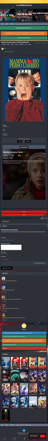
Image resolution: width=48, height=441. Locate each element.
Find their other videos (9, 51)
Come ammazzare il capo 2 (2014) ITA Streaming (11, 299)
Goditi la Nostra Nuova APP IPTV (23, 28)
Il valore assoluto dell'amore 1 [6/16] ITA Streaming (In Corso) (5, 394)
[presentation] (11, 247)
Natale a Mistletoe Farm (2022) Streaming (10, 308)
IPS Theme (19, 433)
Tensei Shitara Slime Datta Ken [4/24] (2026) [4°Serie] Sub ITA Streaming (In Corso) (24, 407)
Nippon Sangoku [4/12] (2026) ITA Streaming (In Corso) (14, 367)
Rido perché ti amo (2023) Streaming (9, 280)
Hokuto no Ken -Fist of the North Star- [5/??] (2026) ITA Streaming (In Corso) (5, 407)
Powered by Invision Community (24, 434)
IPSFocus (24, 433)
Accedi (19, 141)
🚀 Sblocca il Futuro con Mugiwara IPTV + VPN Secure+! (14, 336)
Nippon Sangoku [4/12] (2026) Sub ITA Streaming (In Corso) (24, 367)
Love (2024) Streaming (33, 394)
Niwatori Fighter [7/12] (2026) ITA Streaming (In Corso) (33, 367)
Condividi (24, 212)
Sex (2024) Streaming (33, 407)
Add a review (5, 259)
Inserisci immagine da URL (39, 263)
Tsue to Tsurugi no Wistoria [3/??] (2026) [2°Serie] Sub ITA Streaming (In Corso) (5, 381)
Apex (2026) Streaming (5, 420)
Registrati (28, 141)
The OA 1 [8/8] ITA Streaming (24, 381)
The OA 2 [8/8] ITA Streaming (14, 381)
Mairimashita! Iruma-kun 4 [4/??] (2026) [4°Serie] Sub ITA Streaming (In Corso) (14, 394)
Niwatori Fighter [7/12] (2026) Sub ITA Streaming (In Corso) (42, 367)
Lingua (28, 433)
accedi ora (29, 231)
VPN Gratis (5, 348)
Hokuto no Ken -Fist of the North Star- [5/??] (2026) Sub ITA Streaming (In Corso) (42, 394)
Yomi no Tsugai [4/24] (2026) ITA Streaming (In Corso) (33, 381)
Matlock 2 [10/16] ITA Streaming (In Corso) (5, 367)
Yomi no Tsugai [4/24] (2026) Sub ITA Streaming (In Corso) (42, 381)
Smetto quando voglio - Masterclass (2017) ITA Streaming (13, 317)
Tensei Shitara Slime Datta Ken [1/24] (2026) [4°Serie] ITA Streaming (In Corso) (14, 407)
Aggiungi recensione (6, 268)
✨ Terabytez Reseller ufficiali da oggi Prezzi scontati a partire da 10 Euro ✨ (18, 333)
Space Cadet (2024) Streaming (8, 289)
